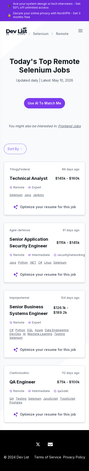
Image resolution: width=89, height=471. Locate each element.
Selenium (16, 195)
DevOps (15, 334)
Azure (39, 330)
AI (24, 334)
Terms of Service (47, 457)
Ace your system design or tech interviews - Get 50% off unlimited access (46, 5)
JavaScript (50, 398)
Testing (59, 334)
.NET (33, 262)
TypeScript (67, 398)
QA (11, 398)
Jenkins (38, 195)
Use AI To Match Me (44, 103)
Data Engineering (57, 330)
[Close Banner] (84, 10)
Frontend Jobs (69, 126)
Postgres (15, 402)
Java (27, 195)
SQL (30, 330)
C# (40, 262)
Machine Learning (40, 334)
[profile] (15, 141)
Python (23, 262)
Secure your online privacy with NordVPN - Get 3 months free (46, 15)
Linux (48, 262)
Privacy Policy (74, 457)
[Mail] (50, 444)
